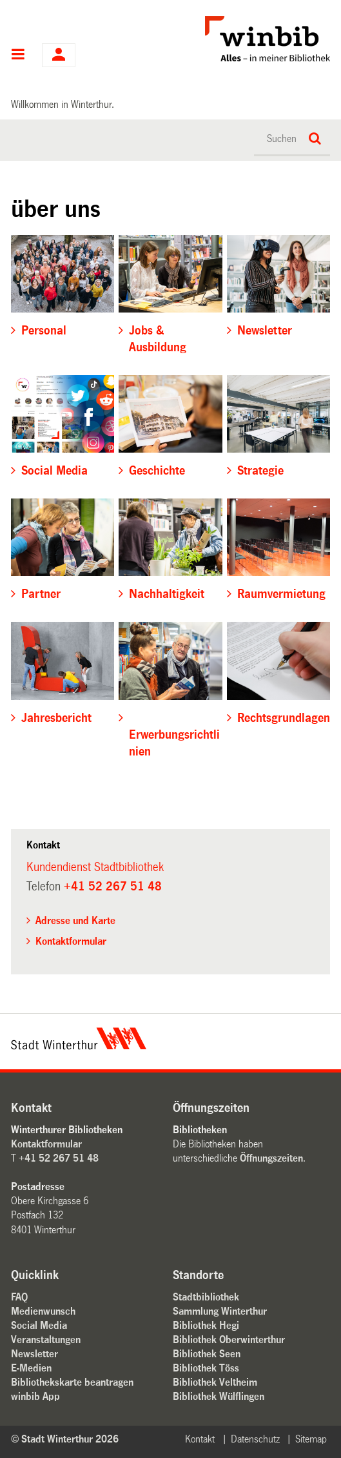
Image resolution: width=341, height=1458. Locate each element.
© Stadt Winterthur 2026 (65, 1438)
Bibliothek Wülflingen (218, 1396)
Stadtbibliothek (206, 1296)
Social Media (39, 1325)
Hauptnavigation (18, 55)
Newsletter (34, 1353)
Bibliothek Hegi (206, 1325)
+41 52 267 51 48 (113, 886)
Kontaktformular (70, 941)
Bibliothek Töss (206, 1367)
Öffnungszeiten (271, 1158)
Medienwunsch (43, 1311)
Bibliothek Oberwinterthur (229, 1339)
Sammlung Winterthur (220, 1311)
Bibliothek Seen (206, 1353)
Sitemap (311, 1438)
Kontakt (200, 1438)
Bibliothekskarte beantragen (72, 1382)
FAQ (19, 1296)
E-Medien (31, 1367)
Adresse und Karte (75, 920)
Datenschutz (255, 1438)
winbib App (35, 1396)
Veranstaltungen (46, 1339)
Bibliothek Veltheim (215, 1382)
